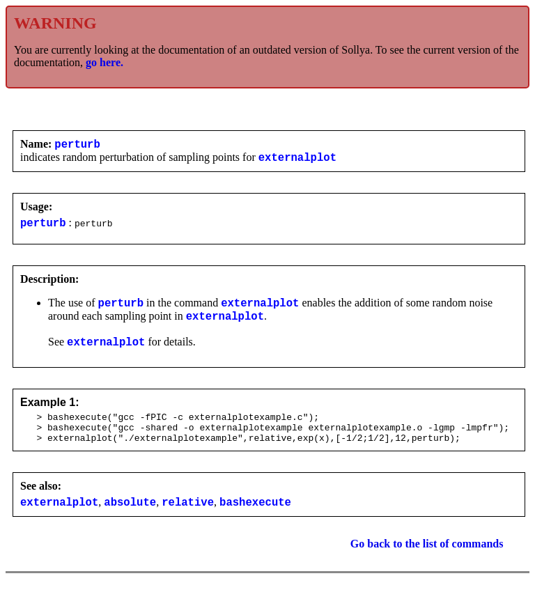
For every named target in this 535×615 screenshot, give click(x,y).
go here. (104, 62)
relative (188, 522)
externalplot (297, 161)
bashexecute (255, 522)
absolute (130, 522)
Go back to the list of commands (427, 564)
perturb (77, 145)
